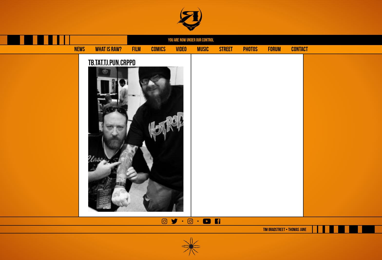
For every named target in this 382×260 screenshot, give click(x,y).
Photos (250, 49)
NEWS (79, 49)
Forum (274, 49)
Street (226, 49)
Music (203, 49)
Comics (158, 49)
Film (136, 49)
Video (181, 49)
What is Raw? (108, 49)
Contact (299, 49)
